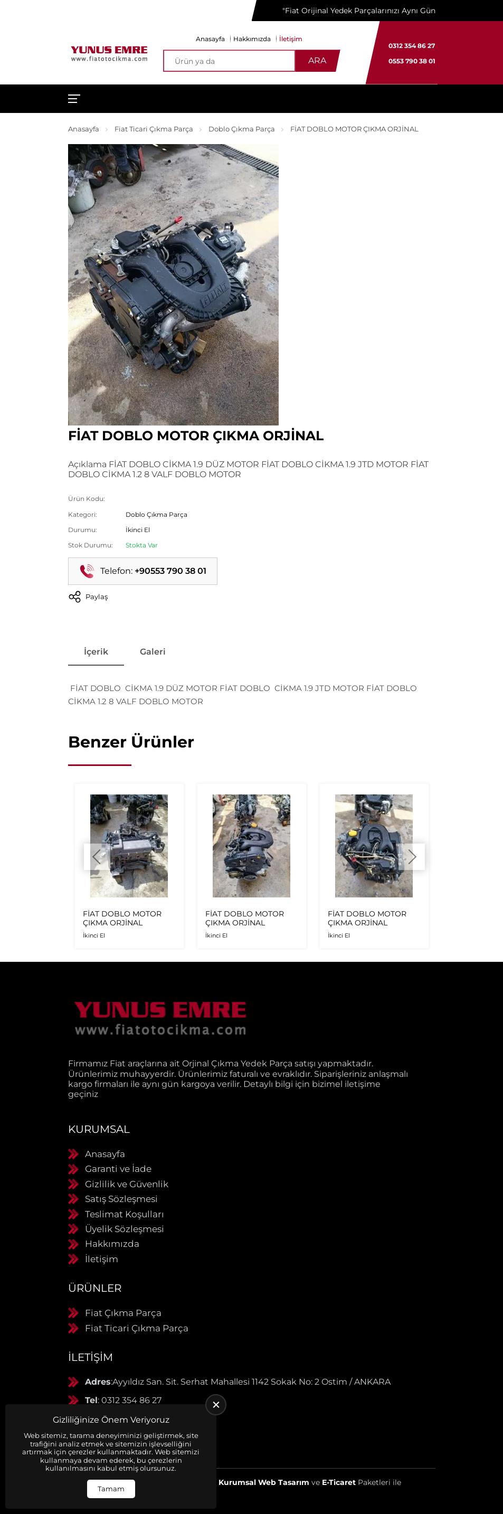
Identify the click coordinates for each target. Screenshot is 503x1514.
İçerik (96, 652)
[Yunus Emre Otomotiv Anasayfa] (109, 53)
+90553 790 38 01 (170, 571)
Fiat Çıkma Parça (123, 1313)
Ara (317, 60)
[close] (215, 1404)
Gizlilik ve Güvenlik (126, 1184)
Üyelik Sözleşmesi (124, 1229)
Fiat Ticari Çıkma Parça (154, 129)
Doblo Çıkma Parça (241, 129)
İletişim (290, 39)
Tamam (111, 1488)
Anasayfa (210, 39)
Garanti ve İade (118, 1168)
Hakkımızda (252, 39)
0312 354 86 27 (411, 46)
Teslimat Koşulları (124, 1214)
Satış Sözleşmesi (121, 1199)
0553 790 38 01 (411, 61)
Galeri (153, 652)
